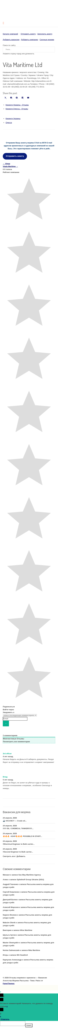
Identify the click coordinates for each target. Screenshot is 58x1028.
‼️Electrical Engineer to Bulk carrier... (19, 844)
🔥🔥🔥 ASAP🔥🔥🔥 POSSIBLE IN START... (22, 836)
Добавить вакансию (11, 40)
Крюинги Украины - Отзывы (17, 105)
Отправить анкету (28, 34)
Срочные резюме (47, 40)
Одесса (9, 123)
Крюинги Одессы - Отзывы (17, 109)
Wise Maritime (26, 930)
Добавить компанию (29, 40)
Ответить (5, 1019)
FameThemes (8, 983)
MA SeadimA (22, 955)
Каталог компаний (10, 34)
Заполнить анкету (44, 34)
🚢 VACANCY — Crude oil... (15, 821)
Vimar (6, 164)
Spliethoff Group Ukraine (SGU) (30, 879)
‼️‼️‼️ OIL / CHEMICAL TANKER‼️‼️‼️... (18, 828)
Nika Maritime (34, 950)
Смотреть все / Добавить (14, 856)
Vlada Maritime (10, 166)
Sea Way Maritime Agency (29, 875)
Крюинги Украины (13, 118)
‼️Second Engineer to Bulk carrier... (18, 852)
